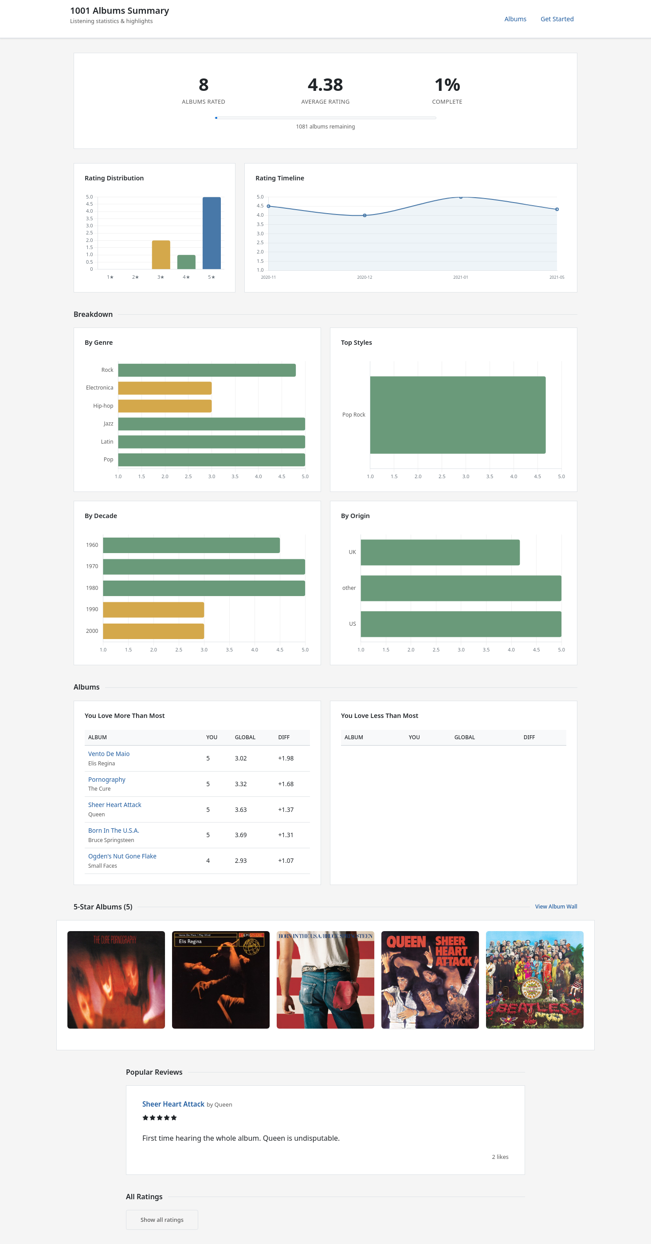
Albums (516, 19)
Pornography (106, 779)
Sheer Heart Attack (114, 804)
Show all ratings (162, 1220)
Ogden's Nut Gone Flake (122, 856)
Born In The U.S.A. (113, 830)
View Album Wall (556, 906)
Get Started (557, 19)
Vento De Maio (108, 753)
